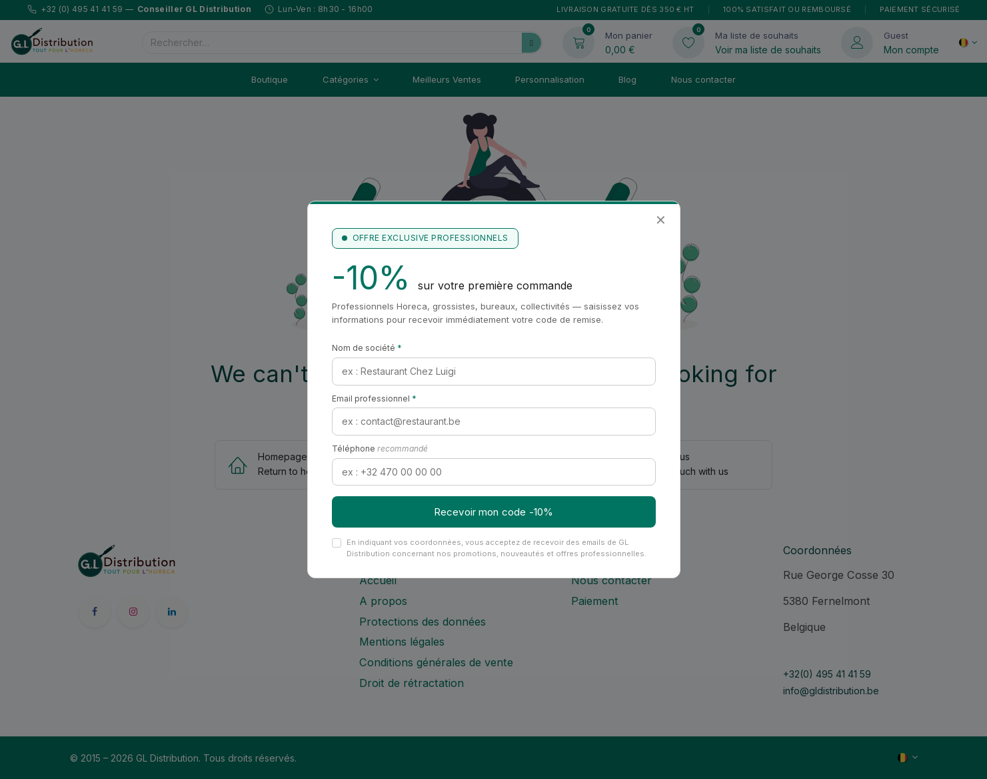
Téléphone (380, 449)
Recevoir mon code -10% (493, 512)
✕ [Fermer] (660, 220)
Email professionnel (374, 399)
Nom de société (367, 348)
